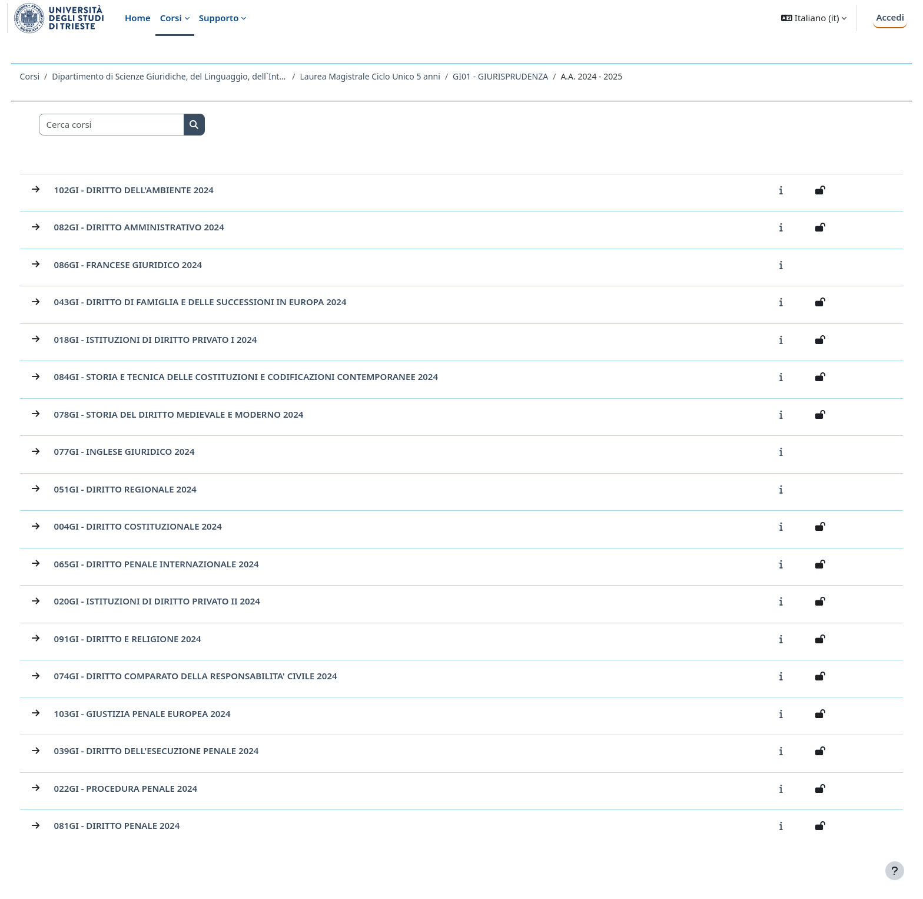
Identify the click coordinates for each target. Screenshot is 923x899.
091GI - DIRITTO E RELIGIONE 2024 (149, 638)
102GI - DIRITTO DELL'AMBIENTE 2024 (155, 190)
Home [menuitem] (138, 18)
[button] (813, 18)
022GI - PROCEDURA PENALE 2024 (148, 788)
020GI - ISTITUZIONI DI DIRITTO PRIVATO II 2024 (179, 601)
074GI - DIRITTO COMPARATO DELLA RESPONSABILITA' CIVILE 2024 (217, 676)
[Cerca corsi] (134, 124)
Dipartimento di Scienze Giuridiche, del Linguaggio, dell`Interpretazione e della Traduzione (192, 76)
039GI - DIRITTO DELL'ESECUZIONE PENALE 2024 (178, 750)
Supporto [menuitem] (219, 18)
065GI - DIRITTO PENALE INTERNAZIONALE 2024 (178, 564)
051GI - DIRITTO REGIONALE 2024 (147, 489)
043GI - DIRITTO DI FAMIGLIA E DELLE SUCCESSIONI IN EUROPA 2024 (222, 302)
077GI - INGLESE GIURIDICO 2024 (146, 451)
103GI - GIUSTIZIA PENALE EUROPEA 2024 (164, 713)
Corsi (51, 76)
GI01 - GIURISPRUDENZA (522, 76)
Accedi (890, 17)
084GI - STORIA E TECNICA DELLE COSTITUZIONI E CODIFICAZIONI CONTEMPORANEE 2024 (268, 376)
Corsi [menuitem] (171, 18)
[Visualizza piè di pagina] (894, 870)
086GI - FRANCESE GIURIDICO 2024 (150, 264)
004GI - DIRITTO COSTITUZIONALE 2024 (160, 526)
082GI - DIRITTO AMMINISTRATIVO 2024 (161, 227)
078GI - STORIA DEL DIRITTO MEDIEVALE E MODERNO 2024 (201, 414)
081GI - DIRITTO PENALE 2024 (139, 825)
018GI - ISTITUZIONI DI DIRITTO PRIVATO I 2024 (177, 339)
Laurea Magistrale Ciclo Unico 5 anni (392, 76)
